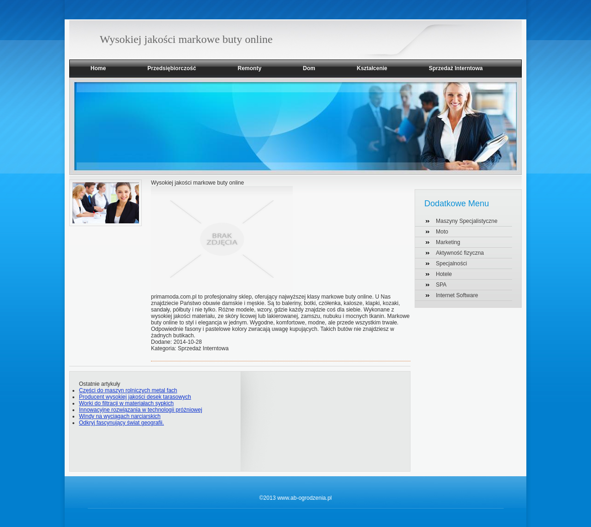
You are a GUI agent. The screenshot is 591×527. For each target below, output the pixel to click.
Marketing (448, 242)
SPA (441, 284)
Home (98, 68)
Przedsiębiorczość (171, 68)
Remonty (249, 68)
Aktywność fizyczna (460, 253)
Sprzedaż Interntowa (456, 68)
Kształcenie (372, 68)
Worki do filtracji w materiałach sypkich (126, 403)
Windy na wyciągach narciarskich (120, 416)
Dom (309, 68)
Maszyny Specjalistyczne (466, 221)
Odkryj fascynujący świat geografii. (121, 422)
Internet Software (457, 295)
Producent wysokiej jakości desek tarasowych (135, 397)
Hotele (444, 274)
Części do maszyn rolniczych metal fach (128, 390)
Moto (442, 231)
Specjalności (451, 263)
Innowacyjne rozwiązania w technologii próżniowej (140, 410)
